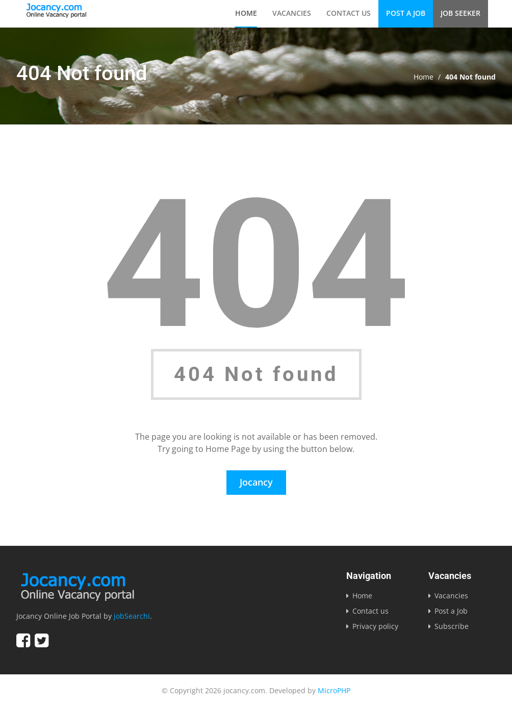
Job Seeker (460, 13)
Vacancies (291, 13)
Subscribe (451, 626)
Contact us (348, 13)
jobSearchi (132, 616)
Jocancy (256, 482)
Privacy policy (375, 626)
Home (246, 13)
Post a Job (405, 13)
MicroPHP (334, 690)
